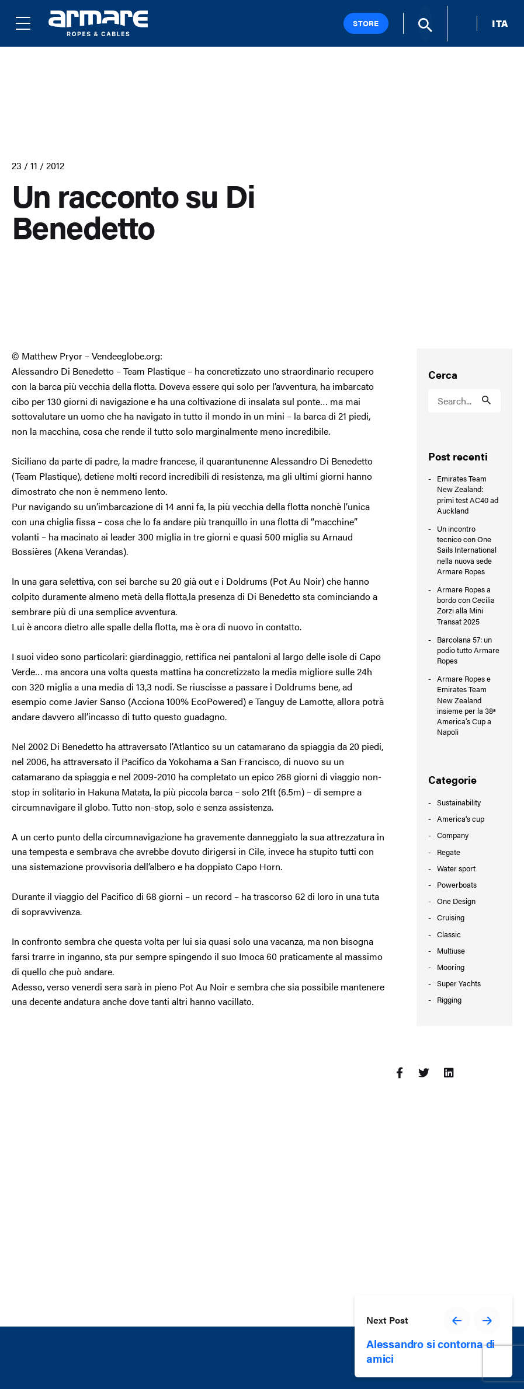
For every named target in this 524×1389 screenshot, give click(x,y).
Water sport (456, 868)
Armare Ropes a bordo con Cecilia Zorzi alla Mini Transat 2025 (466, 605)
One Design (456, 900)
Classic (449, 934)
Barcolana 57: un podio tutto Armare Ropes (468, 650)
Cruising (450, 917)
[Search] (425, 23)
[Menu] (32, 23)
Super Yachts (459, 983)
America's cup (460, 818)
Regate (448, 851)
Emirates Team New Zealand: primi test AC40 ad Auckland (467, 494)
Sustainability (459, 802)
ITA (500, 23)
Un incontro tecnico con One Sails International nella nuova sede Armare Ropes (467, 550)
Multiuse (451, 950)
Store (366, 23)
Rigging (449, 999)
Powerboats (457, 884)
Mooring (450, 966)
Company (453, 834)
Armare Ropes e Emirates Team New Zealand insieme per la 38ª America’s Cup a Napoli (466, 705)
